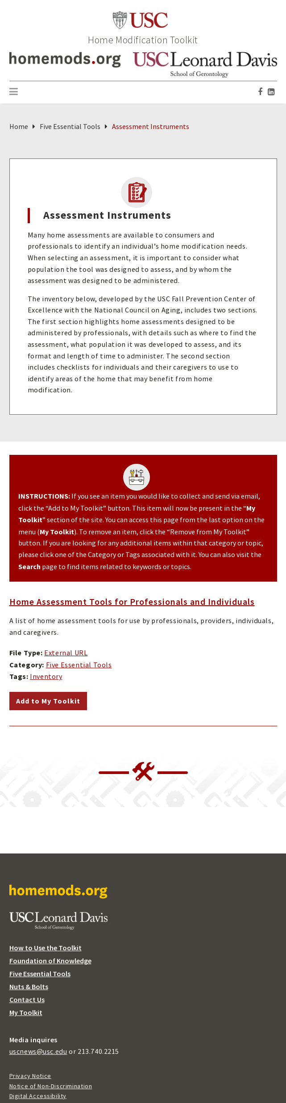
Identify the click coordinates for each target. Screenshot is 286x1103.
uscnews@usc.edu (38, 1051)
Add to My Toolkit (48, 701)
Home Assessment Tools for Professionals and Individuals (132, 602)
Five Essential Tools (70, 126)
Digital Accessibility (38, 1096)
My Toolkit (25, 1012)
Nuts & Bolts (28, 986)
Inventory (46, 676)
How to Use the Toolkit (45, 948)
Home (18, 126)
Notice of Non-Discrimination (50, 1086)
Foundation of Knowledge (50, 961)
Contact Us (27, 999)
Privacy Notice (30, 1076)
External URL (65, 653)
